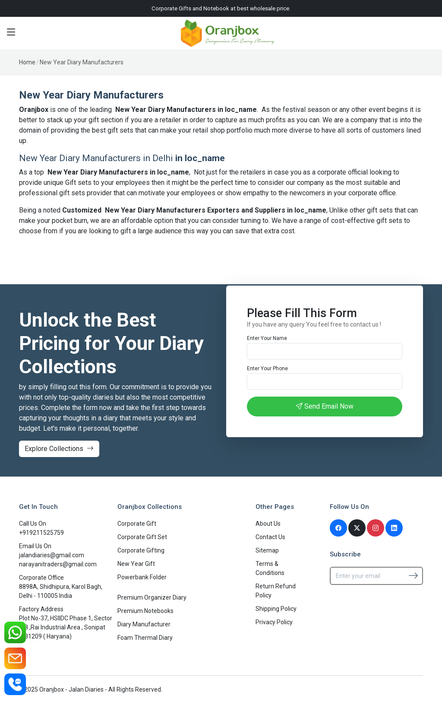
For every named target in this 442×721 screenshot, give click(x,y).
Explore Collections (59, 449)
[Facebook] (338, 528)
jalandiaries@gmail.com (51, 555)
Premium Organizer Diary (151, 597)
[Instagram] (375, 528)
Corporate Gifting (140, 550)
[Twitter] (357, 528)
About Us (268, 523)
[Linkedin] (394, 528)
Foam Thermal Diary (145, 637)
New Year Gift (136, 563)
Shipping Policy (276, 608)
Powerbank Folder (142, 577)
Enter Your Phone (267, 368)
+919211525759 (41, 532)
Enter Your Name (267, 338)
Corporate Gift (136, 523)
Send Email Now (325, 406)
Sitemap (267, 550)
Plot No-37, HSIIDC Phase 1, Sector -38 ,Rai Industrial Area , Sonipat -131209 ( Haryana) (65, 627)
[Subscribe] (413, 575)
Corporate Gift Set (142, 537)
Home (27, 62)
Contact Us (270, 537)
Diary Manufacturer (143, 624)
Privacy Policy (274, 622)
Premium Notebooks (145, 610)
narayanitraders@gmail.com (58, 564)
